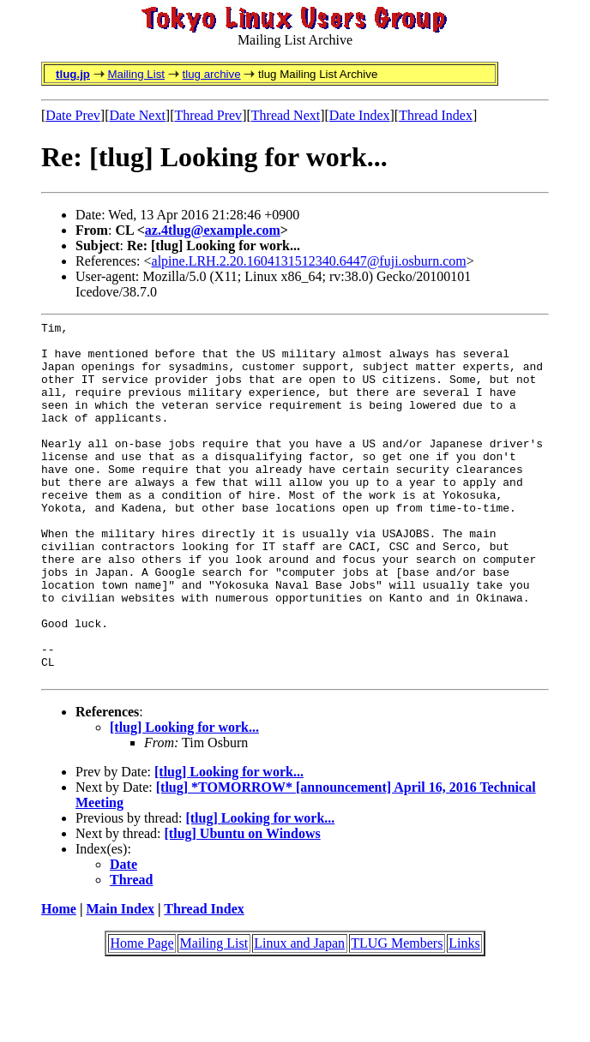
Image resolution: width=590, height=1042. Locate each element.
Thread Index (436, 115)
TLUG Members (396, 1015)
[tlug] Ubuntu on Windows (243, 905)
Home (58, 980)
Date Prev (72, 115)
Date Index (359, 115)
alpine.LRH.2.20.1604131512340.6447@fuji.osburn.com (309, 261)
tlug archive (211, 74)
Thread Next (285, 115)
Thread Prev (208, 115)
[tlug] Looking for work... (184, 799)
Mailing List (136, 74)
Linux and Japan (299, 1015)
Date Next (138, 115)
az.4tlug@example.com (212, 230)
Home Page (141, 1015)
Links (464, 1015)
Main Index (120, 980)
